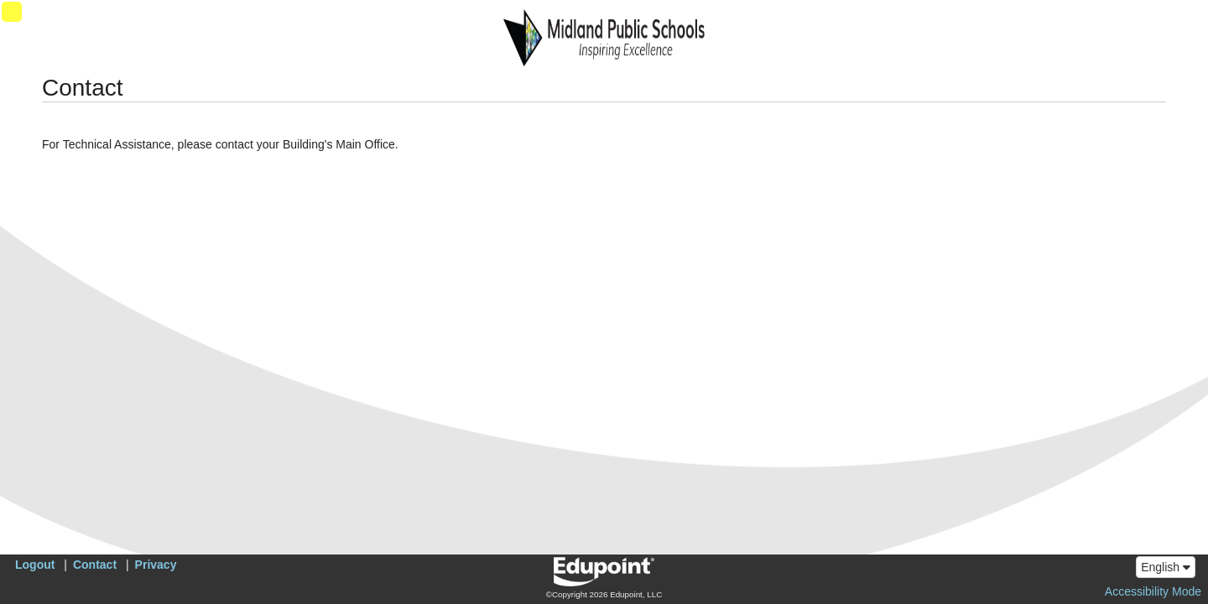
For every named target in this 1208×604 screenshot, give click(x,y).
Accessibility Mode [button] (1153, 591)
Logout (35, 564)
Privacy (156, 564)
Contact (95, 564)
